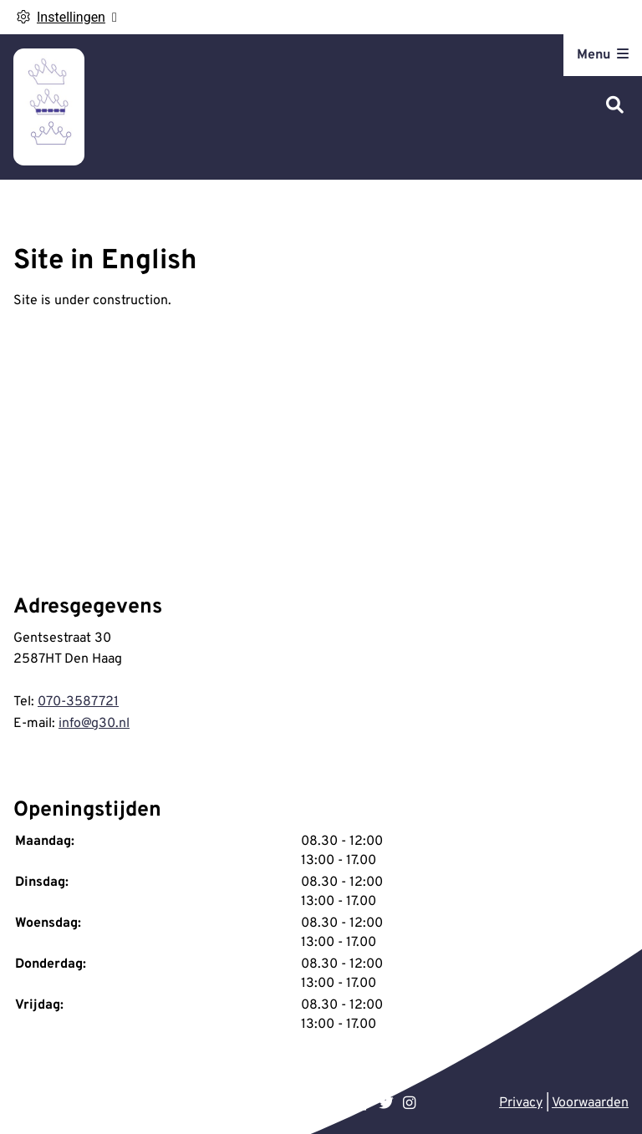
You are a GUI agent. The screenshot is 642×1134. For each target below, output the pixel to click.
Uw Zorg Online (76, 1103)
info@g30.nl (94, 723)
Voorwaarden (590, 1103)
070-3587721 (78, 702)
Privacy (521, 1103)
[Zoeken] (615, 106)
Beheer (155, 1103)
